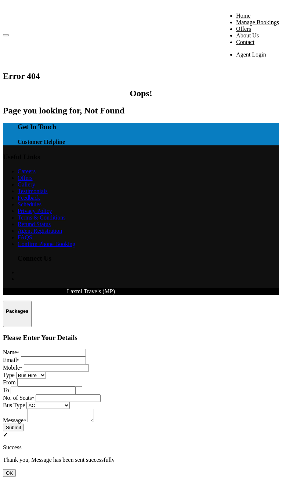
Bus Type (14, 405)
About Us (247, 35)
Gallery (26, 184)
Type (9, 375)
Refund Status (34, 224)
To (6, 390)
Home (243, 15)
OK (9, 475)
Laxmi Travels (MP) (91, 291)
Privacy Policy (35, 211)
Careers (27, 171)
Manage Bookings (257, 22)
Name (11, 352)
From (9, 382)
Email (11, 360)
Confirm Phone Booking (46, 244)
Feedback (29, 198)
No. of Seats (18, 398)
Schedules (29, 204)
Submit (13, 429)
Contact (245, 42)
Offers (243, 29)
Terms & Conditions (41, 217)
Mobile (12, 368)
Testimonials (33, 191)
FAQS (25, 237)
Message (14, 422)
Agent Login (251, 54)
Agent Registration (40, 231)
